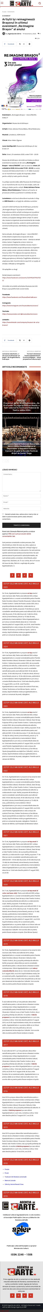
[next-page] (7, 460)
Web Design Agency (15, 1307)
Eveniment (11, 12)
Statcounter (4, 1311)
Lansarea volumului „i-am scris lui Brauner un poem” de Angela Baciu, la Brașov (11, 356)
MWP (25, 1307)
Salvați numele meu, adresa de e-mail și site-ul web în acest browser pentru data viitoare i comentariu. (20, 516)
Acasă (4, 12)
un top (29, 593)
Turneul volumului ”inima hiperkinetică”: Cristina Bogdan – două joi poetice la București (32, 356)
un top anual (32, 841)
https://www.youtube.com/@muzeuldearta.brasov (19, 314)
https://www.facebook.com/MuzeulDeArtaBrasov (19, 297)
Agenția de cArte (14, 33)
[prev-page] (3, 460)
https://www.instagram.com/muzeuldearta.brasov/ (20, 305)
